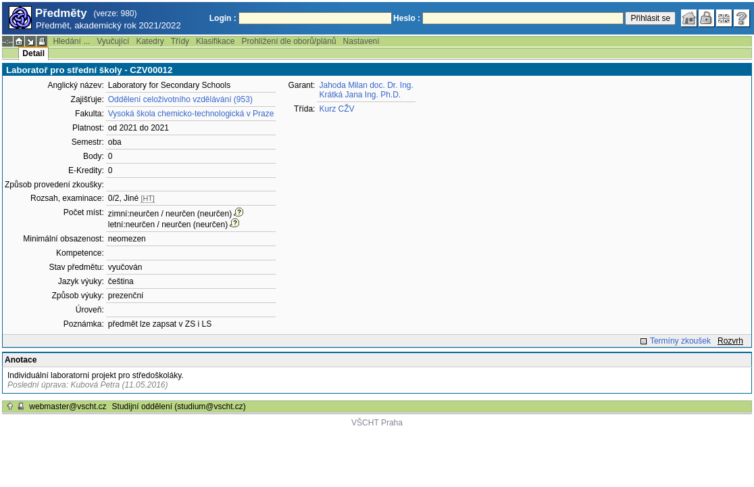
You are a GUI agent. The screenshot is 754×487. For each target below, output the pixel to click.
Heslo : (406, 18)
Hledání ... (71, 41)
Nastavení (361, 41)
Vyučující (113, 41)
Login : (222, 18)
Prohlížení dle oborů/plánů (288, 41)
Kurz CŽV (336, 109)
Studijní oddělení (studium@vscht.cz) (179, 406)
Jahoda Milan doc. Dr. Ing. (366, 85)
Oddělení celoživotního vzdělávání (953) (180, 99)
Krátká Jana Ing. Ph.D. (360, 94)
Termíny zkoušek (680, 341)
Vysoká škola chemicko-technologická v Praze (191, 113)
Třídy (180, 41)
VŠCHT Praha (377, 422)
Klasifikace (215, 41)
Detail (33, 53)
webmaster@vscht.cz (67, 406)
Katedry (150, 41)
